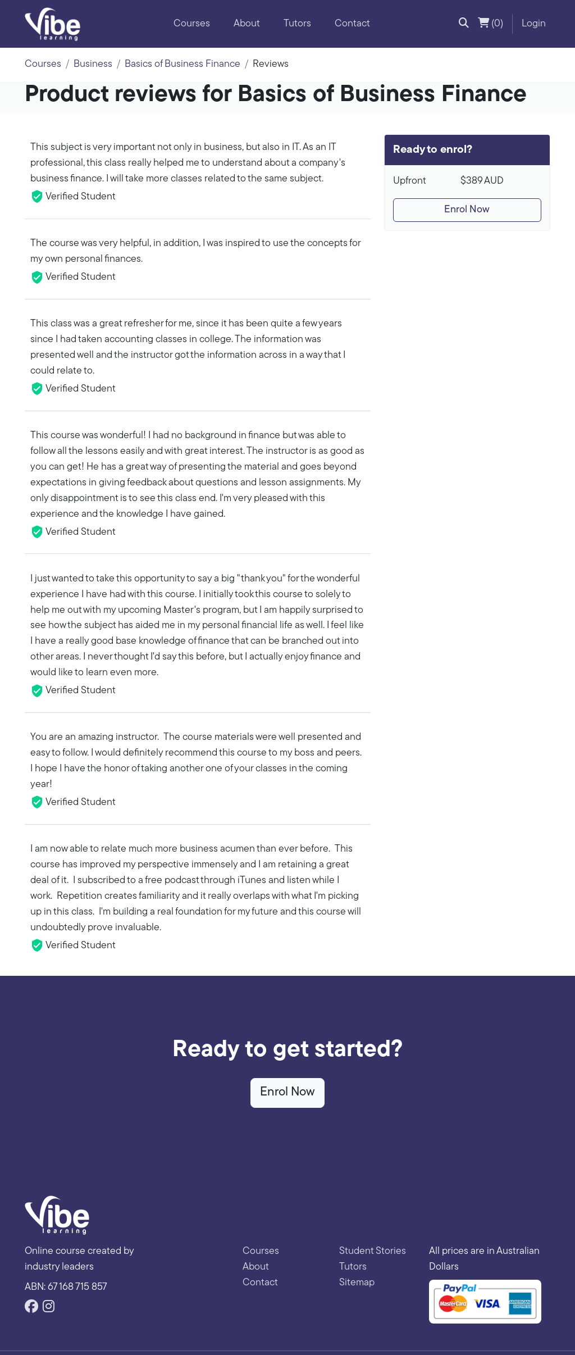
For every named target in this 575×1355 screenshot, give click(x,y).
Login (534, 24)
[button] (463, 24)
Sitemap (357, 1282)
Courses (192, 24)
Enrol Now (467, 209)
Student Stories (372, 1251)
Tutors (297, 24)
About (247, 24)
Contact (352, 24)
